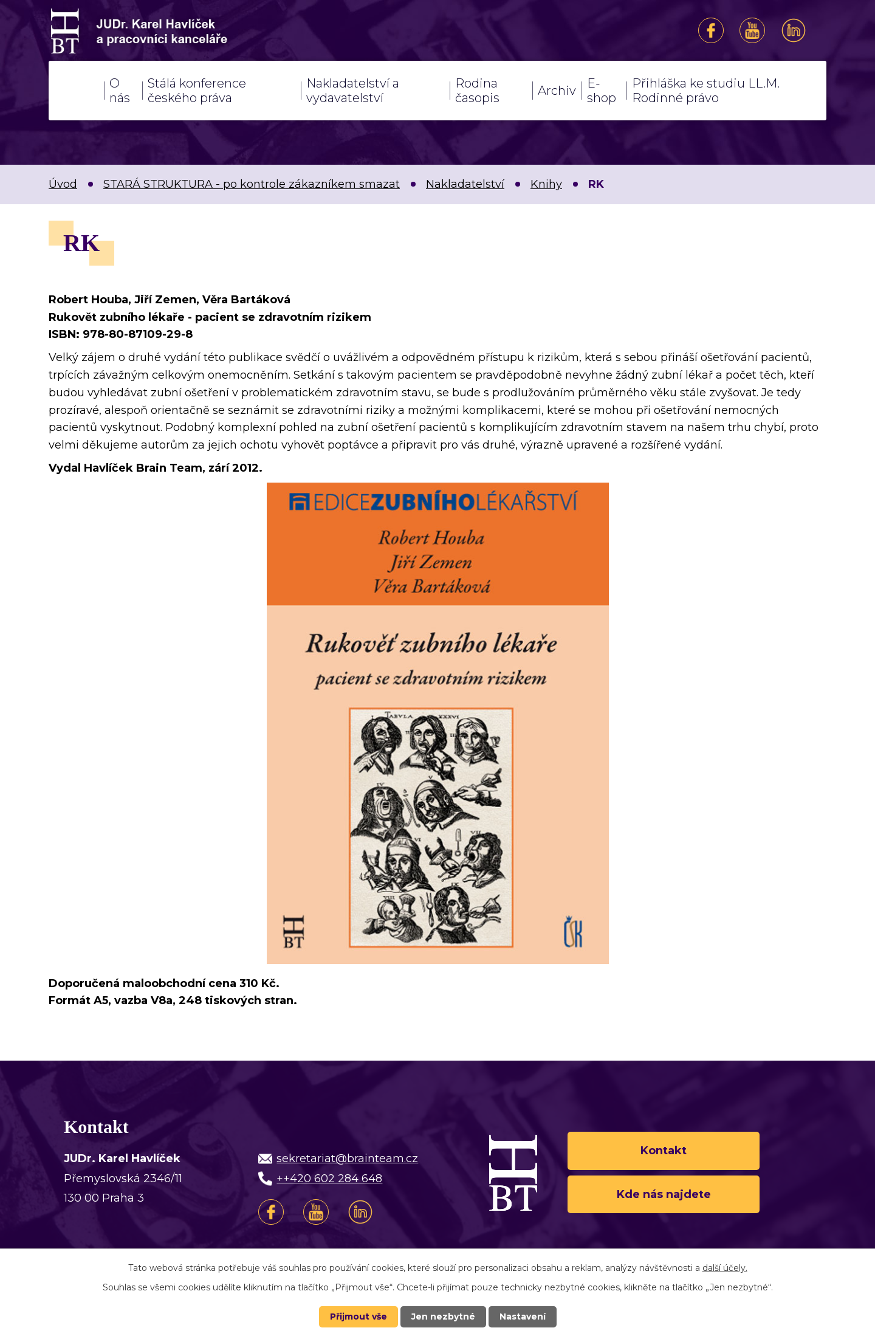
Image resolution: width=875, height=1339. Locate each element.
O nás (119, 90)
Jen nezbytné (443, 1316)
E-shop (601, 90)
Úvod (76, 90)
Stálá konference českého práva (197, 90)
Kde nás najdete (664, 1194)
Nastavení (522, 1316)
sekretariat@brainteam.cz (347, 1158)
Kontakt (663, 1150)
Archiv (557, 90)
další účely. (724, 1267)
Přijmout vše (358, 1316)
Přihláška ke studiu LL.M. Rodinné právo (706, 90)
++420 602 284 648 (329, 1178)
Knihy (546, 184)
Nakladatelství (465, 184)
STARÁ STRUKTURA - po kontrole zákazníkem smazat (251, 184)
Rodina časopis (477, 90)
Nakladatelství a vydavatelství (352, 90)
